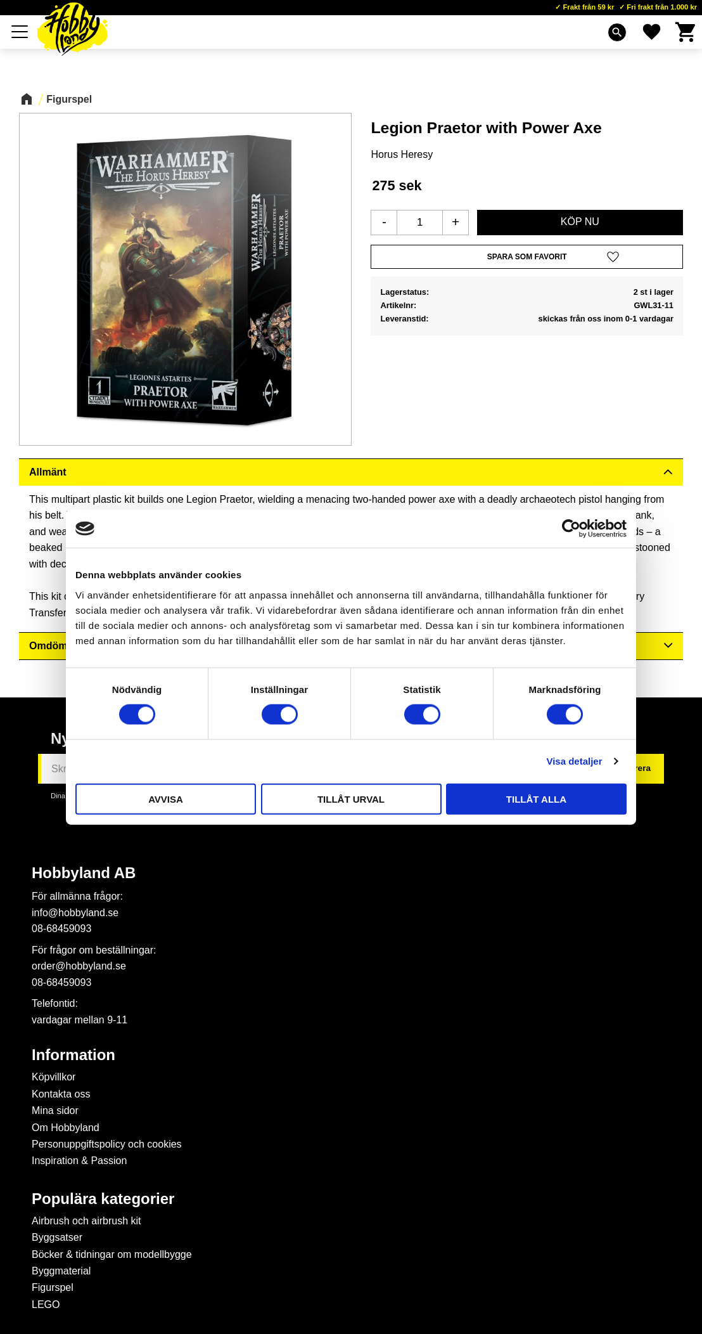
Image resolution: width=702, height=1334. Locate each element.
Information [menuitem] (73, 1055)
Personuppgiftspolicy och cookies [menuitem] (107, 1144)
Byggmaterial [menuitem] (61, 1271)
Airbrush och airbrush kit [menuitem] (86, 1220)
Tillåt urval (351, 798)
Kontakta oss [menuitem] (61, 1094)
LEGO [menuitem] (46, 1304)
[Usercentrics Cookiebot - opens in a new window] (571, 528)
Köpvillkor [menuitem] (53, 1077)
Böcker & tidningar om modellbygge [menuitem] (112, 1254)
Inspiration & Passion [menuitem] (79, 1160)
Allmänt (48, 472)
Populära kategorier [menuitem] (103, 1199)
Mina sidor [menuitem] (55, 1110)
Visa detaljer (574, 761)
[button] (527, 257)
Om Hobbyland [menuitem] (65, 1127)
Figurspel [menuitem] (52, 1287)
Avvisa (165, 798)
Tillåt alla (536, 798)
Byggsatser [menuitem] (57, 1237)
